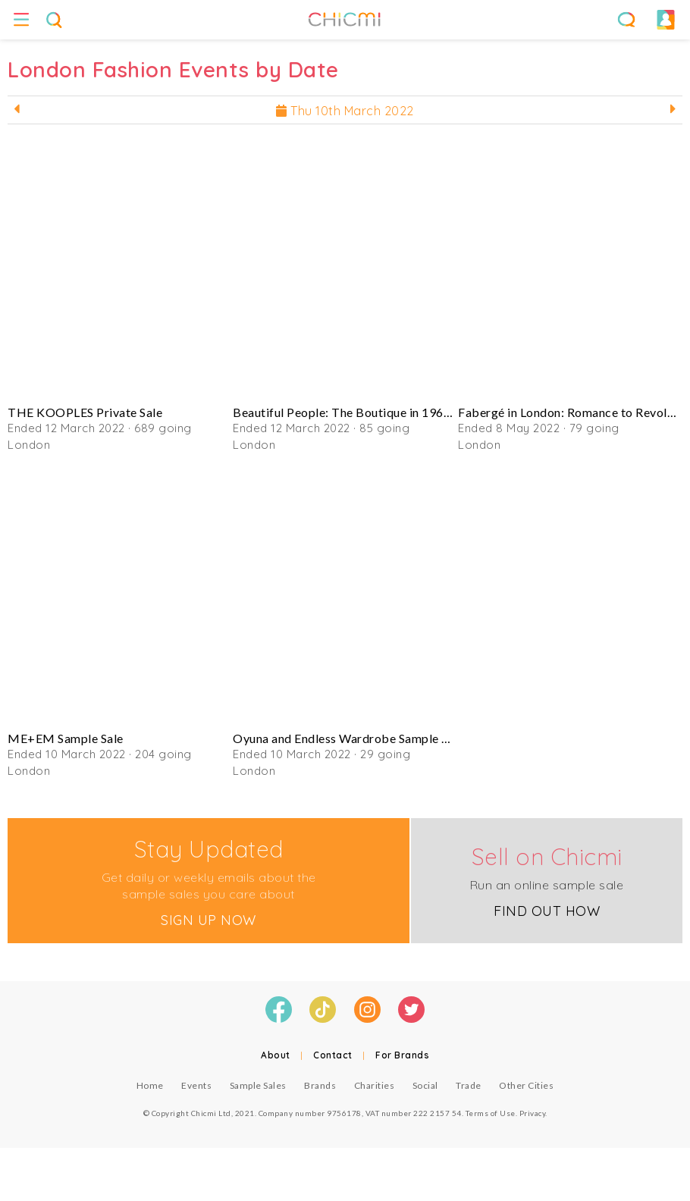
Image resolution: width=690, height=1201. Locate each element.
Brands (320, 1085)
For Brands (402, 1055)
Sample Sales (258, 1085)
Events (196, 1085)
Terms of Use (491, 1113)
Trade (468, 1085)
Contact (333, 1055)
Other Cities (526, 1085)
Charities (374, 1085)
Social (425, 1085)
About (275, 1055)
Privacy (532, 1113)
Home (150, 1085)
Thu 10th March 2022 (345, 110)
